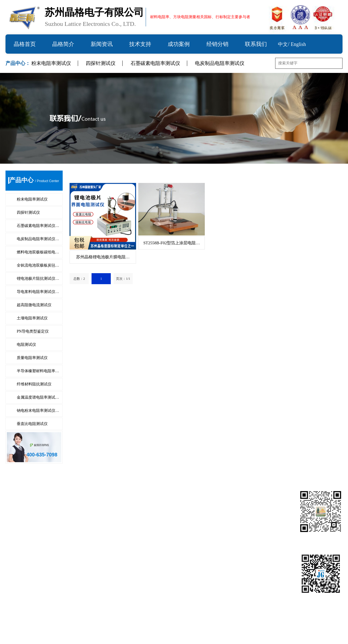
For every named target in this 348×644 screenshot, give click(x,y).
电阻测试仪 (26, 344)
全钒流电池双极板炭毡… (38, 265)
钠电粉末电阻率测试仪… (38, 411)
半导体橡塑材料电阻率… (38, 371)
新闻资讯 (102, 44)
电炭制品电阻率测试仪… (38, 239)
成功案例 (179, 44)
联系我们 (256, 44)
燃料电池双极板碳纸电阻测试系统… (40, 521)
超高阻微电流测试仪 (34, 305)
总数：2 (79, 279)
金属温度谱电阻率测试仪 (114, 594)
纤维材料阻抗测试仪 (34, 384)
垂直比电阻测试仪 (32, 424)
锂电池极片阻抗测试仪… (38, 278)
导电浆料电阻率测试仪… (38, 292)
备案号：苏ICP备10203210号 (210, 634)
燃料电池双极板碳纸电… (38, 252)
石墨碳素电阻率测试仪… (38, 226)
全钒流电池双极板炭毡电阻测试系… (125, 521)
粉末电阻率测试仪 (51, 63)
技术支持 (140, 44)
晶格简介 (63, 44)
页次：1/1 (123, 279)
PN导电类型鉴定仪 (33, 331)
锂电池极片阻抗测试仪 (27, 536)
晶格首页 (25, 44)
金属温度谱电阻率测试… (38, 397)
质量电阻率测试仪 (32, 358)
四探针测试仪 (100, 63)
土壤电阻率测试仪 (32, 318)
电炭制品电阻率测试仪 (219, 63)
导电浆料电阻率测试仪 (112, 536)
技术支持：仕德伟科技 (256, 634)
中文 (283, 44)
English (298, 44)
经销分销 (217, 44)
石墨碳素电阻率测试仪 (155, 63)
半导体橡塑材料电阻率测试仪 (118, 579)
